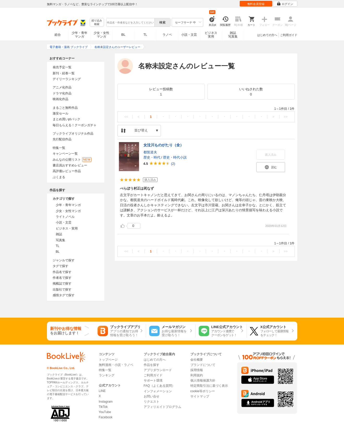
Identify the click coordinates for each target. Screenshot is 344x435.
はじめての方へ (267, 35)
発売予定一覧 (62, 67)
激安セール (60, 113)
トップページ (108, 359)
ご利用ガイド (288, 35)
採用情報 (196, 370)
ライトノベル (65, 217)
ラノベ (167, 35)
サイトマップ (199, 396)
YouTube (105, 412)
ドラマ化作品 (62, 93)
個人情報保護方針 (202, 380)
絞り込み (97, 22)
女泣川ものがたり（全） (163, 145)
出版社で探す (62, 289)
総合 (58, 35)
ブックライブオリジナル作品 (73, 133)
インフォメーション (158, 391)
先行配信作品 (62, 139)
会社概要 (196, 359)
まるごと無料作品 (65, 108)
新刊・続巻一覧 (64, 73)
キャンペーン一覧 (65, 153)
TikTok (103, 407)
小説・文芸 (189, 35)
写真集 (60, 240)
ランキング (106, 375)
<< (126, 117)
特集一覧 (59, 148)
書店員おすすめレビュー (70, 165)
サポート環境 (153, 380)
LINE (102, 391)
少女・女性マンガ (101, 34)
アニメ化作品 (62, 87)
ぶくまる (59, 177)
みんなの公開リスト (72, 159)
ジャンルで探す (64, 260)
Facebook (106, 417)
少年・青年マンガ (79, 34)
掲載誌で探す (62, 283)
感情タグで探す (64, 295)
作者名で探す (62, 278)
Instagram (106, 401)
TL (145, 35)
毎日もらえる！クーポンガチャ (74, 125)
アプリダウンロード (158, 370)
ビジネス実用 (211, 34)
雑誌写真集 (233, 34)
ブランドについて (202, 365)
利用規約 (196, 375)
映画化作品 (60, 99)
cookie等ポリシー (202, 391)
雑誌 (59, 234)
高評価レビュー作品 (67, 171)
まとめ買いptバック (66, 119)
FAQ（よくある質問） (159, 386)
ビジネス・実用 (67, 228)
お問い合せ (151, 396)
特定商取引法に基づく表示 (209, 386)
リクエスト (151, 401)
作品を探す (151, 365)
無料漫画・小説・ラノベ (116, 365)
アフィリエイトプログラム (162, 407)
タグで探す (60, 266)
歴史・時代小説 (175, 157)
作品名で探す (62, 272)
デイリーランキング (67, 79)
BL (123, 35)
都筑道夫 (150, 152)
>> (285, 117)
